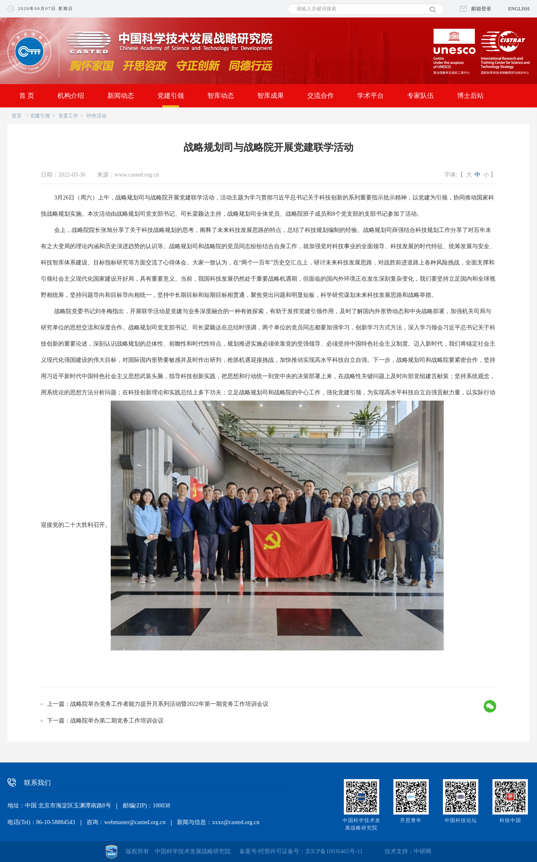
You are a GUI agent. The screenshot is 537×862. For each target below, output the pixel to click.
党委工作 (68, 116)
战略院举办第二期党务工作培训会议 (117, 721)
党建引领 (170, 95)
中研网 (422, 851)
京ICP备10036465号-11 (334, 851)
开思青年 (411, 820)
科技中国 (510, 820)
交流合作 (320, 95)
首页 (17, 116)
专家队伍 (420, 95)
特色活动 (97, 116)
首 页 (26, 95)
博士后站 (470, 95)
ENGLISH (519, 9)
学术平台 (370, 95)
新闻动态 (120, 95)
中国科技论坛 (461, 820)
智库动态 (220, 95)
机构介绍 (70, 95)
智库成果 (270, 95)
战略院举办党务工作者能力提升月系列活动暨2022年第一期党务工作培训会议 (169, 704)
